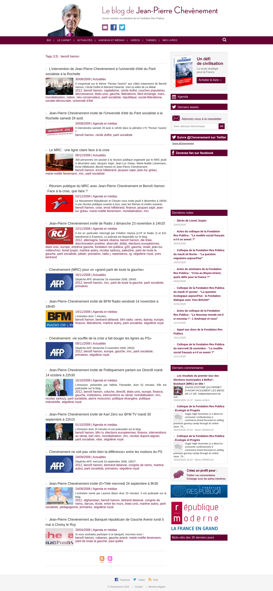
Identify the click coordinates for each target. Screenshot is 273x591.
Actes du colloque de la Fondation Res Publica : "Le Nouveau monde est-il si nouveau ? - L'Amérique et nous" (198, 314)
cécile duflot (129, 90)
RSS (155, 580)
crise (99, 207)
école (98, 503)
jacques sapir (127, 170)
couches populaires (152, 90)
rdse (99, 439)
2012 (78, 90)
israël (146, 247)
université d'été (83, 100)
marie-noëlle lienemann (61, 173)
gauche (115, 93)
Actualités (83, 40)
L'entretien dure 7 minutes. (91, 316)
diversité (112, 243)
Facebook (125, 580)
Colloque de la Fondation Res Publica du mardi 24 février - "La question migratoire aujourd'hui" (198, 254)
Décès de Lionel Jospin (191, 220)
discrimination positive (90, 243)
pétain (82, 253)
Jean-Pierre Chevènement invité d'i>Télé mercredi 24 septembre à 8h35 (103, 483)
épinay (148, 319)
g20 (127, 247)
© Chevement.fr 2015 (119, 586)
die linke (146, 240)
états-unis (101, 93)
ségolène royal (143, 253)
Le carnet (62, 40)
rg (130, 253)
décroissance (84, 93)
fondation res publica (109, 247)
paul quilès (116, 541)
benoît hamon (93, 90)
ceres (138, 319)
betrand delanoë (132, 500)
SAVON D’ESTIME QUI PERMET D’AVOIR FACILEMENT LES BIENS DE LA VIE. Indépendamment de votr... (198, 392)
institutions (94, 395)
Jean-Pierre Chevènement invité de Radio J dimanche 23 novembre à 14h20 (107, 223)
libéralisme (128, 93)
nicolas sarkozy (110, 250)
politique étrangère (124, 398)
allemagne (91, 240)
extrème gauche (82, 247)
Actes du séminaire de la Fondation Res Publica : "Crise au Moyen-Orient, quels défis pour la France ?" (197, 273)
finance (131, 207)
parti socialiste (111, 97)
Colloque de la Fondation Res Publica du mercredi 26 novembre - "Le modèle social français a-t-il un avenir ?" (198, 348)
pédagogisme (69, 507)
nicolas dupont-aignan (144, 436)
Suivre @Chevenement (183, 143)
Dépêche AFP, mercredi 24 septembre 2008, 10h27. (105, 461)
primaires (94, 253)
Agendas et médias (109, 40)
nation (71, 97)
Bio (49, 40)
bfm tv (100, 432)
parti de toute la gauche (126, 282)
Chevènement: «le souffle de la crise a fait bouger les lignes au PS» (100, 338)
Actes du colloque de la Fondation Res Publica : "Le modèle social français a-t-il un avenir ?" (198, 235)
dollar (123, 243)
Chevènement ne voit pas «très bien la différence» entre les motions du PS (105, 452)
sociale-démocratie (58, 100)
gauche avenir (118, 537)
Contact (138, 586)
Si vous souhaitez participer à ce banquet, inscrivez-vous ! (109, 534)
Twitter (142, 580)
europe (65, 247)
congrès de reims (140, 465)
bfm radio (126, 319)
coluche (109, 391)
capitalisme (111, 90)
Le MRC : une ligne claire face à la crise (79, 150)
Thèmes (149, 40)
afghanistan (91, 500)
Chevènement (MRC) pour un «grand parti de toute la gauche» (96, 270)
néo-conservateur (88, 97)
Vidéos (133, 40)
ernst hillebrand (106, 170)
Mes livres (168, 40)
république (129, 97)
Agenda (183, 96)
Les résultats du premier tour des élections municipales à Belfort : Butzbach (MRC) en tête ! (196, 379)
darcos (88, 503)
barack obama (108, 240)
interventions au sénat (118, 395)
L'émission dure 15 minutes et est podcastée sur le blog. (108, 429)
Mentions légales (155, 586)
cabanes (101, 537)
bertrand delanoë (107, 319)
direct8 (120, 391)
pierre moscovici (100, 398)
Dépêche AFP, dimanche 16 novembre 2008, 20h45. (106, 279)
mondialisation (55, 97)
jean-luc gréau (146, 170)
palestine (128, 250)
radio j (106, 253)
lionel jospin (70, 250)
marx (161, 93)
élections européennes (144, 243)
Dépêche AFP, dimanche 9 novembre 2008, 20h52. (105, 348)
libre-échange (146, 93)
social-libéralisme (150, 97)
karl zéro (94, 436)
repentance (119, 253)
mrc (81, 173)
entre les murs (113, 503)
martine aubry (89, 250)
